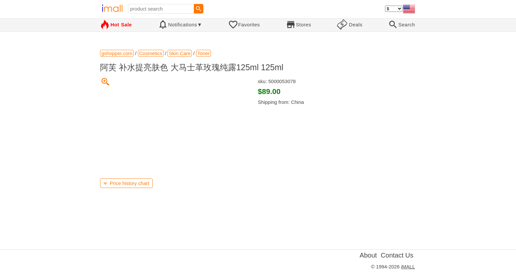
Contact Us (397, 255)
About (368, 255)
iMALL (408, 266)
